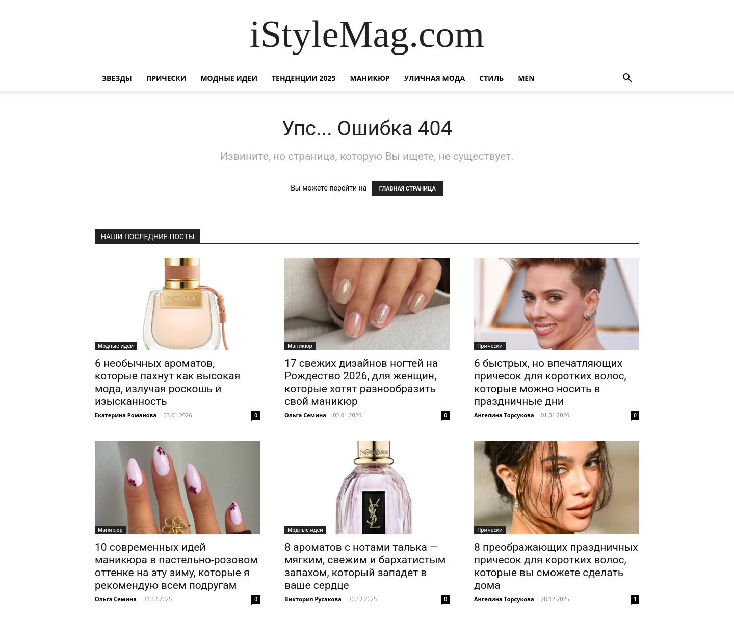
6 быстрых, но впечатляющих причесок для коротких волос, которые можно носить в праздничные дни (550, 382)
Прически (166, 78)
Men (526, 78)
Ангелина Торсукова (504, 415)
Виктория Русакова (313, 599)
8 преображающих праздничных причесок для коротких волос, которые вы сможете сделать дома (556, 566)
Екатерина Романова (125, 415)
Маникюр (370, 78)
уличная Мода (434, 78)
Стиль (491, 78)
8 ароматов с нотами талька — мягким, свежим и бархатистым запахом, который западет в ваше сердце (364, 566)
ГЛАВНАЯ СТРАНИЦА (407, 188)
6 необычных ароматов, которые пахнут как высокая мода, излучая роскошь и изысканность (167, 382)
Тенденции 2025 (304, 78)
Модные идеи (228, 78)
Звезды (117, 78)
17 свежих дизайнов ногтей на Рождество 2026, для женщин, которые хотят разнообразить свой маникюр (361, 382)
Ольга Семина (305, 415)
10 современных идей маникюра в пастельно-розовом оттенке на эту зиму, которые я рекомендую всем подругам (176, 566)
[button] (627, 79)
